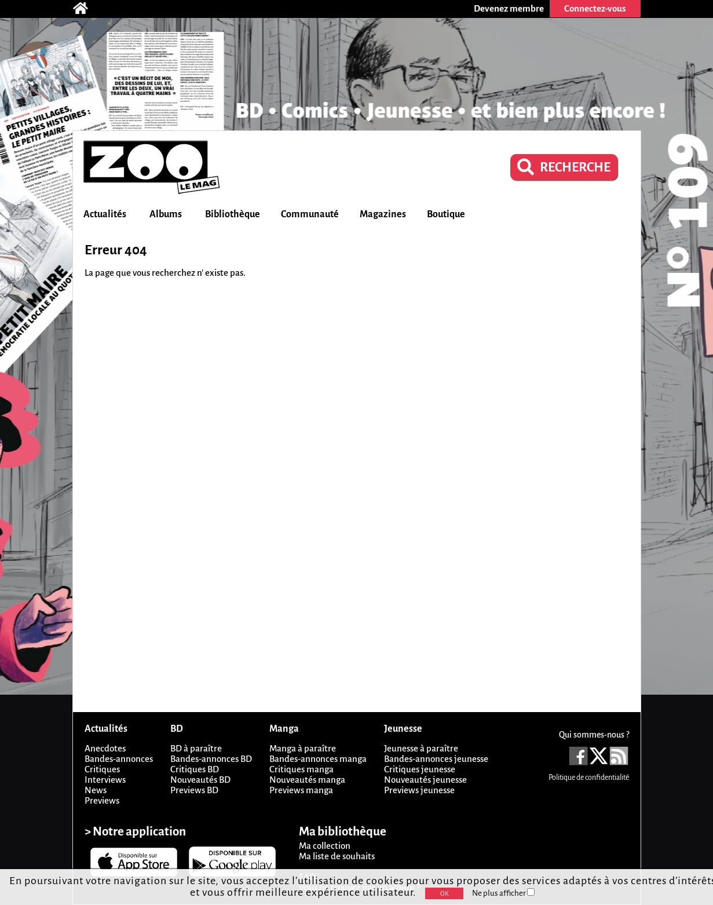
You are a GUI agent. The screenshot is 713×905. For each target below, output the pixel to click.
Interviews (105, 779)
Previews (102, 800)
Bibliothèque (232, 214)
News (96, 790)
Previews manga (301, 790)
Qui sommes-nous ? (594, 734)
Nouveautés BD (200, 779)
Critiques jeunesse (419, 769)
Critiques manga (301, 769)
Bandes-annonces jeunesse (436, 759)
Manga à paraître (302, 748)
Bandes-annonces (119, 759)
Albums (165, 214)
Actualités (104, 214)
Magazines (383, 214)
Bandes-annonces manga (318, 759)
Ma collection (324, 846)
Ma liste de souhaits (337, 856)
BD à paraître (196, 748)
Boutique (446, 214)
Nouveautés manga (307, 779)
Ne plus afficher (503, 893)
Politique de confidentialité (589, 777)
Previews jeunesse (419, 790)
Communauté (310, 214)
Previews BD (194, 790)
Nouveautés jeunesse (425, 779)
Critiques (102, 769)
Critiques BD (194, 769)
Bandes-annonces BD (211, 759)
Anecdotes (105, 748)
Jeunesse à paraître (421, 748)
